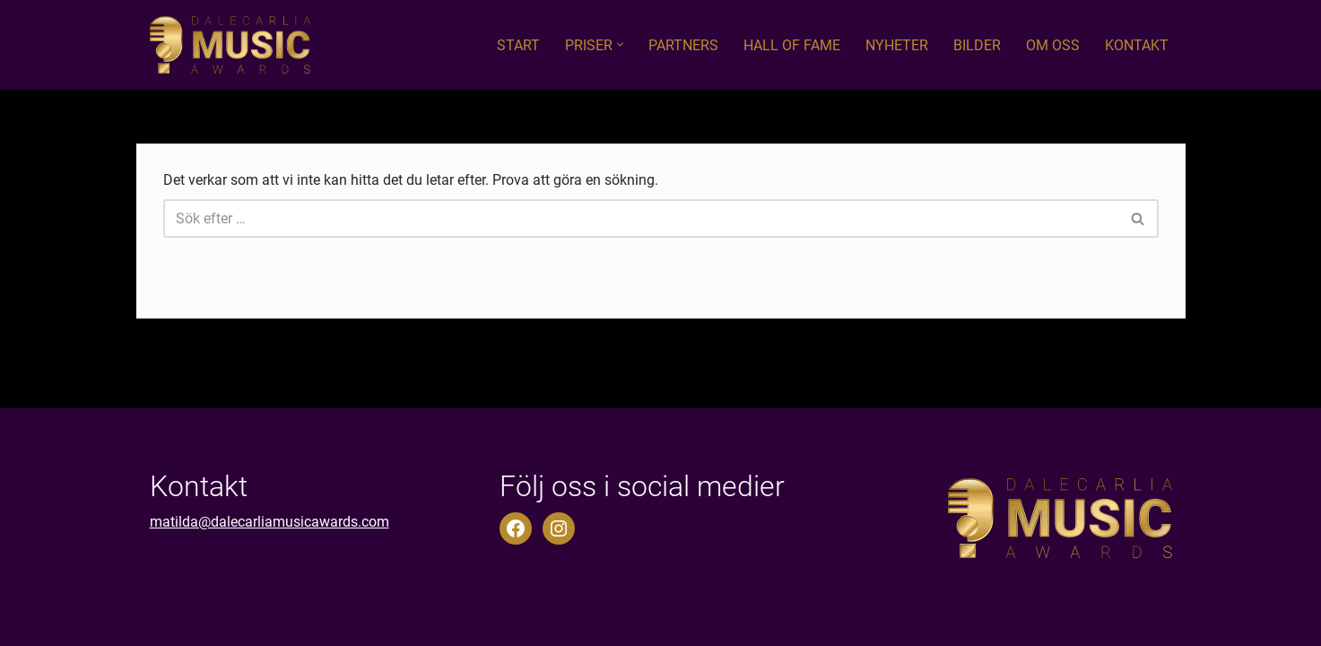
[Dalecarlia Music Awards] (230, 45)
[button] (620, 44)
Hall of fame (791, 45)
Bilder (977, 45)
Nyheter (896, 45)
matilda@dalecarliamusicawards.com (269, 521)
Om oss (1053, 45)
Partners (683, 45)
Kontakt (1137, 45)
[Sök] (640, 218)
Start (518, 45)
